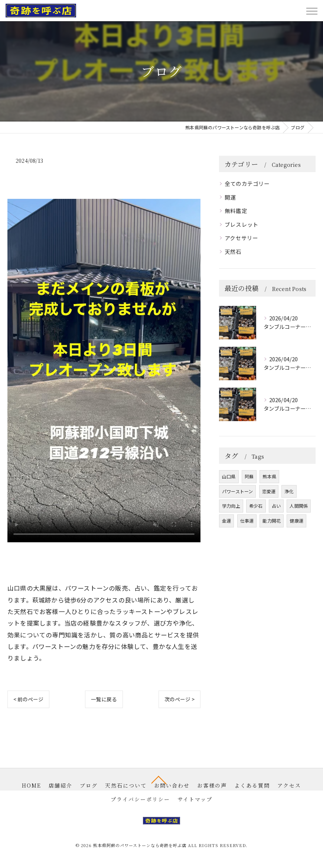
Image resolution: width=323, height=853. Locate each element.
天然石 (233, 251)
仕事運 (247, 520)
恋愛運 (269, 491)
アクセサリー (241, 238)
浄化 (288, 491)
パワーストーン (237, 491)
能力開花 (271, 520)
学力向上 (231, 506)
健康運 (296, 520)
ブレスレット (241, 224)
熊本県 (269, 476)
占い (276, 506)
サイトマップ (194, 799)
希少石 (256, 506)
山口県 (229, 476)
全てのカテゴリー (247, 183)
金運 (226, 520)
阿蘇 (249, 476)
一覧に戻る (104, 699)
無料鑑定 (236, 210)
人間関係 (299, 506)
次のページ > (179, 699)
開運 (230, 197)
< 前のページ (28, 699)
